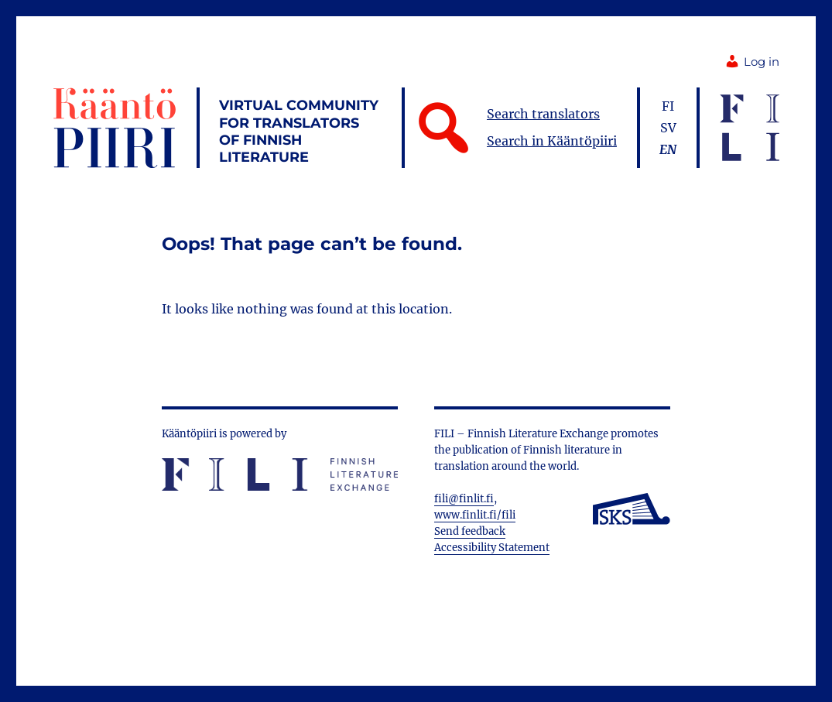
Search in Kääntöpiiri (552, 141)
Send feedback (469, 531)
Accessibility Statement (492, 547)
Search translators (543, 114)
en (667, 149)
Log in (751, 62)
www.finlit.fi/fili (474, 515)
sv (668, 127)
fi (668, 106)
